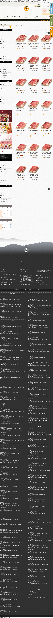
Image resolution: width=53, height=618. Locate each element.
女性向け (2, 105)
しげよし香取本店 (2, 485)
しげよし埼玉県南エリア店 (4, 455)
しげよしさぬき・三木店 (31, 498)
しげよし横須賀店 (2, 434)
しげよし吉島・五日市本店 (31, 445)
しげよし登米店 (2, 356)
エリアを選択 (47, 6)
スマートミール (3, 56)
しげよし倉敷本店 (30, 440)
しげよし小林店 (30, 577)
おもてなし (3, 101)
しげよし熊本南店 (30, 565)
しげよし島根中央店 (30, 476)
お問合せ (2, 167)
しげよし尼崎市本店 (30, 376)
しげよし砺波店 (2, 610)
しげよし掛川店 (2, 580)
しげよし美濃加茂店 (3, 554)
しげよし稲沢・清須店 (3, 544)
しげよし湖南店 (30, 400)
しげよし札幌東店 (2, 310)
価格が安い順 (47, 30)
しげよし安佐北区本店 (31, 455)
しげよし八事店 (2, 531)
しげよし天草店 (30, 568)
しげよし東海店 (2, 551)
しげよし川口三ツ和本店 (3, 445)
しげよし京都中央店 (30, 358)
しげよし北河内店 (30, 326)
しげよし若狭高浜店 (3, 605)
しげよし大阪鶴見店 (30, 336)
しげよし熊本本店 (30, 563)
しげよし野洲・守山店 (31, 398)
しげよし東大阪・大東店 (31, 311)
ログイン (2, 197)
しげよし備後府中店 (30, 450)
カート (2, 193)
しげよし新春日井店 (3, 525)
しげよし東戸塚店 (2, 439)
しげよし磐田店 (2, 578)
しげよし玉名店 (30, 570)
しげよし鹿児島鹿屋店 (31, 582)
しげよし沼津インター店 (3, 568)
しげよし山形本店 (2, 332)
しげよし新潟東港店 (3, 591)
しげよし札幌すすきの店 (3, 312)
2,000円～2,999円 (4, 69)
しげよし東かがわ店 (30, 500)
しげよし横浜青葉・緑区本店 (4, 417)
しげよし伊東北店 (2, 573)
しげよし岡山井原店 (30, 433)
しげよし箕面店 (30, 319)
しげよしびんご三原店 (31, 462)
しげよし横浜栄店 (2, 422)
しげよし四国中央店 (30, 507)
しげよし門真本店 (30, 313)
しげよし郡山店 (2, 376)
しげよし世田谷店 (2, 408)
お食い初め (3, 84)
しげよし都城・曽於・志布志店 (32, 580)
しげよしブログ (3, 180)
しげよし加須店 (2, 468)
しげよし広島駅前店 (30, 452)
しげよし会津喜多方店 (3, 368)
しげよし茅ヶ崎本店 (3, 420)
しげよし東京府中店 (3, 410)
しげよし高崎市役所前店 (3, 492)
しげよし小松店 (2, 600)
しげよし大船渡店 (2, 325)
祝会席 (2, 43)
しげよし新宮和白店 (30, 532)
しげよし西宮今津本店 (31, 371)
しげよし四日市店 (2, 566)
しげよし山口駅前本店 (31, 483)
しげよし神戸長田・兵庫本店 (32, 374)
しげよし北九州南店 (30, 546)
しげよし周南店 (30, 495)
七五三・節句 (3, 107)
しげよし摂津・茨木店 (31, 333)
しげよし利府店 (2, 344)
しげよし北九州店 (30, 539)
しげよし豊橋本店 (2, 518)
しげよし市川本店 (2, 471)
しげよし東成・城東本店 (31, 307)
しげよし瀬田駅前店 (30, 405)
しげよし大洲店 (30, 505)
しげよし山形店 (2, 342)
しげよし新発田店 (2, 598)
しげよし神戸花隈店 (30, 395)
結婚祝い (2, 86)
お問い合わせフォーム (6, 282)
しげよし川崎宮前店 (3, 427)
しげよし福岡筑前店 (30, 521)
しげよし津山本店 (30, 431)
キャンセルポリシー (4, 173)
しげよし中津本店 (30, 556)
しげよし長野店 (2, 588)
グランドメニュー (4, 32)
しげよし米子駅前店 (30, 469)
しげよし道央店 (2, 303)
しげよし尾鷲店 (2, 561)
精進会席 (2, 47)
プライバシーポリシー (4, 171)
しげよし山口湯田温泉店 (31, 486)
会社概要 (2, 165)
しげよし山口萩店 (30, 488)
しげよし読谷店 (30, 596)
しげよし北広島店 (30, 457)
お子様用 (2, 45)
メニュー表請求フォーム (6, 284)
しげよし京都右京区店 (31, 350)
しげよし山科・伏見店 (31, 364)
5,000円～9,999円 (4, 75)
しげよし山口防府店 (30, 493)
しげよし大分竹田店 (30, 558)
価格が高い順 (41, 30)
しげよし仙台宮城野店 (3, 365)
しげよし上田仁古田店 (3, 586)
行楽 (2, 97)
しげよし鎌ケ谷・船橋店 (3, 478)
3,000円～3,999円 (4, 71)
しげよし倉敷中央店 (30, 428)
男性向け (2, 103)
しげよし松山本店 (30, 512)
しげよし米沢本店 (2, 339)
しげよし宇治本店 (30, 348)
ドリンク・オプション (4, 54)
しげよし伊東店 (2, 575)
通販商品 (2, 58)
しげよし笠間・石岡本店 (3, 502)
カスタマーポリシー (4, 169)
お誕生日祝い (3, 90)
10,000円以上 (3, 77)
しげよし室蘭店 (2, 305)
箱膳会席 (2, 37)
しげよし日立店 (2, 504)
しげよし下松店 (30, 481)
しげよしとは (3, 182)
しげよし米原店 (30, 412)
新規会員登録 (3, 195)
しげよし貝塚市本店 (30, 343)
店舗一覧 (2, 163)
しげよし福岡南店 (30, 544)
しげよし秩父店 (2, 461)
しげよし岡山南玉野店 (31, 438)
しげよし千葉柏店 (2, 480)
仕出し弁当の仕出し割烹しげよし (45, 20)
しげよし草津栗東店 (30, 407)
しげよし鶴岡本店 (2, 337)
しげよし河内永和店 (30, 331)
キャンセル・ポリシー (41, 284)
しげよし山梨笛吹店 (3, 509)
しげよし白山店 (2, 603)
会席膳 (2, 39)
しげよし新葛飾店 (2, 386)
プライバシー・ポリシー (41, 282)
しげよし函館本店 (2, 316)
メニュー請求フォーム (4, 199)
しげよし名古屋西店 (3, 549)
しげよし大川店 (30, 527)
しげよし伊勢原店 (2, 442)
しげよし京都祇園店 (30, 369)
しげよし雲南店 (30, 474)
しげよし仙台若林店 (3, 349)
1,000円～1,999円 (4, 67)
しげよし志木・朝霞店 (3, 459)
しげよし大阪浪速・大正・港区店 (32, 299)
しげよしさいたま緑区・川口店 (4, 466)
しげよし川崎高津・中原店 (4, 429)
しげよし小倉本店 (30, 534)
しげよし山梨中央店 (3, 511)
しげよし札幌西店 (2, 300)
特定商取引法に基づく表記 (42, 280)
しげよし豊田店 (2, 541)
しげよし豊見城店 (30, 591)
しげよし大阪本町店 (30, 338)
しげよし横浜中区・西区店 (4, 415)
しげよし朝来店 (30, 381)
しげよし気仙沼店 (2, 352)
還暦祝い (2, 88)
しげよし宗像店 (30, 551)
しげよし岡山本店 (30, 443)
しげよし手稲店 (2, 298)
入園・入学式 (3, 99)
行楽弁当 (2, 41)
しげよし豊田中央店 (3, 536)
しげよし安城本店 (2, 538)
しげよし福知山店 (30, 356)
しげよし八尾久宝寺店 (31, 321)
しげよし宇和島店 (30, 510)
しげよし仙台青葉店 (3, 363)
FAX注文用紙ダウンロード (5, 201)
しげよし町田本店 (2, 405)
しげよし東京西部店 (3, 391)
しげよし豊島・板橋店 (3, 396)
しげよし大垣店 (2, 556)
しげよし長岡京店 (30, 361)
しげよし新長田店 (30, 383)
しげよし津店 (2, 563)
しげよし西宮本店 (30, 388)
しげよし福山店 (30, 464)
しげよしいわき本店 (3, 370)
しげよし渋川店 (2, 490)
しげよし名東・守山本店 (3, 523)
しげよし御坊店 (30, 417)
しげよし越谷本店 (2, 447)
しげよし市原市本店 (3, 483)
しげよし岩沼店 (2, 358)
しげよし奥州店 (2, 330)
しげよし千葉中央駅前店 (3, 473)
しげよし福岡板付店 (30, 525)
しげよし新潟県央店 (3, 593)
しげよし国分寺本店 (3, 398)
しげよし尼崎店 (30, 393)
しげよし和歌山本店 (30, 419)
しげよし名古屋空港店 (3, 529)
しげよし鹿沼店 (2, 497)
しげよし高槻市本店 (30, 304)
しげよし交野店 (30, 345)
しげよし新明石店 (30, 386)
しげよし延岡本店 (30, 575)
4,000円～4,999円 (4, 73)
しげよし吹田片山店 (30, 324)
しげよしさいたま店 (3, 452)
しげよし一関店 (2, 327)
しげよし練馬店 (2, 393)
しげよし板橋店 (2, 403)
